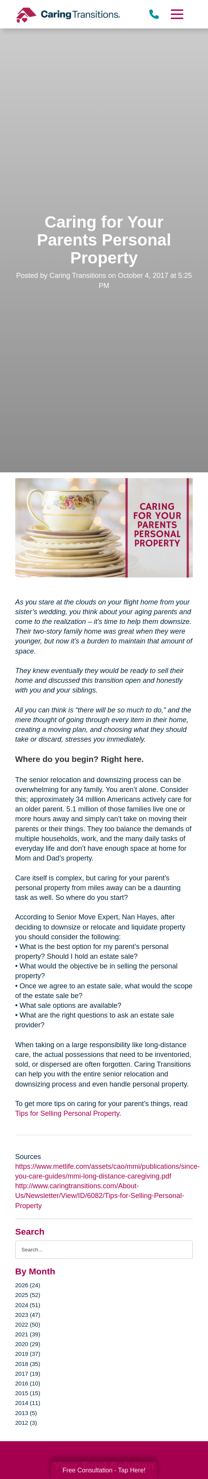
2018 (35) (27, 1364)
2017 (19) (27, 1373)
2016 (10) (27, 1383)
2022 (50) (27, 1324)
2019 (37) (27, 1353)
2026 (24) (27, 1285)
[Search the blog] (104, 1249)
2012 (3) (26, 1422)
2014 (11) (27, 1402)
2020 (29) (27, 1344)
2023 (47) (27, 1314)
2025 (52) (27, 1295)
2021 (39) (27, 1334)
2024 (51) (27, 1305)
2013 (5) (26, 1413)
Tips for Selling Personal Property (67, 1113)
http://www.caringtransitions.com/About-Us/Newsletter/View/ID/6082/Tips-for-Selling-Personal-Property (99, 1195)
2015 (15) (27, 1393)
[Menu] (177, 14)
